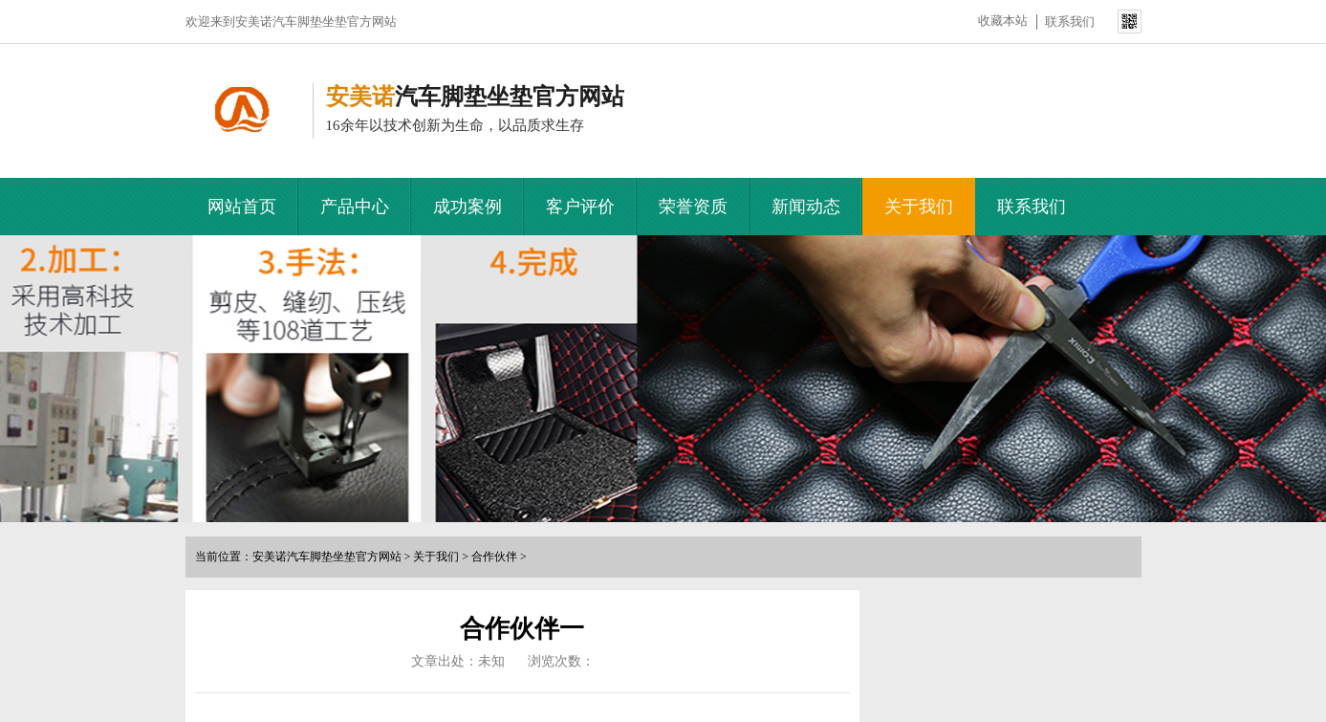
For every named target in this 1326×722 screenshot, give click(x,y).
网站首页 (241, 206)
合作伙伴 (494, 556)
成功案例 (467, 206)
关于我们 (918, 206)
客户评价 (580, 206)
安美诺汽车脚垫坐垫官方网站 (327, 556)
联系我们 (1070, 21)
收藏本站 (1003, 20)
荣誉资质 (693, 206)
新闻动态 (806, 206)
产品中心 (354, 206)
